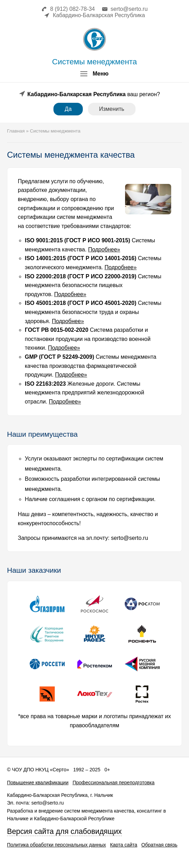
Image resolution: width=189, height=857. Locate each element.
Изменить (111, 109)
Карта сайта (123, 845)
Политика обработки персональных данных (56, 845)
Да (68, 109)
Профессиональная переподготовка (114, 782)
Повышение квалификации (37, 782)
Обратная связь (159, 845)
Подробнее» (104, 249)
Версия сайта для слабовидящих (64, 831)
